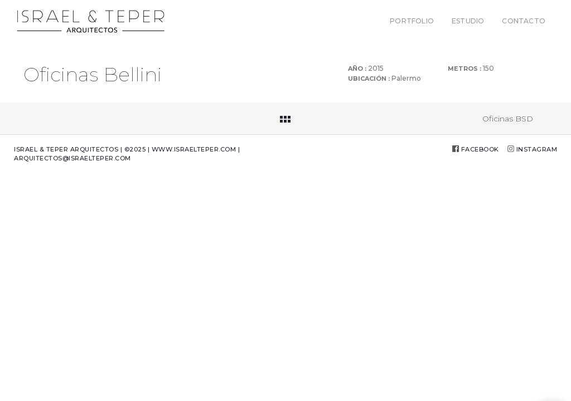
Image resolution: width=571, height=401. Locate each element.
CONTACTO (523, 21)
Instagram (537, 149)
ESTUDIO (468, 21)
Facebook (480, 149)
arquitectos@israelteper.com (72, 158)
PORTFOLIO (412, 21)
